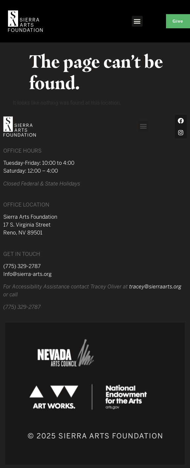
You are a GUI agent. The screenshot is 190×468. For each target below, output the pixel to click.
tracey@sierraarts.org (155, 286)
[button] (137, 21)
